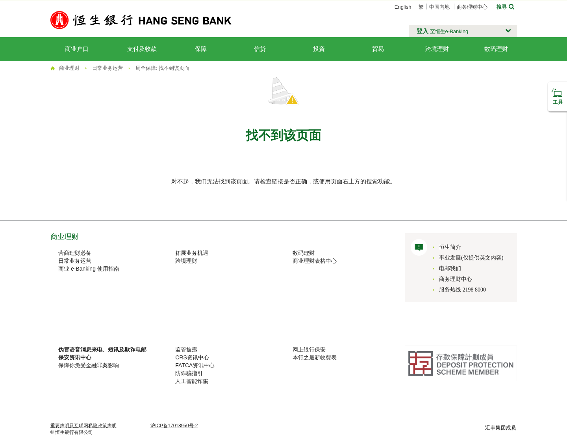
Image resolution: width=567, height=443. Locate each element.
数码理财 (496, 48)
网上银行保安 (309, 349)
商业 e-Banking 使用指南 (88, 268)
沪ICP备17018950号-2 (174, 425)
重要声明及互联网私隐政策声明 (83, 425)
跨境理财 (437, 48)
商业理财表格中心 (315, 261)
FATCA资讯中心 (195, 365)
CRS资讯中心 (192, 357)
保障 (201, 48)
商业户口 (77, 48)
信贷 (260, 48)
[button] (463, 31)
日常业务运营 (107, 68)
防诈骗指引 (189, 373)
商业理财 (69, 68)
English (403, 7)
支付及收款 (142, 48)
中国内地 (439, 7)
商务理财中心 (472, 7)
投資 (319, 48)
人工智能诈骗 (191, 381)
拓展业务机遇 (191, 253)
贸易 (378, 48)
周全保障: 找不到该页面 (162, 68)
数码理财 (304, 253)
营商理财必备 (74, 253)
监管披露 (186, 349)
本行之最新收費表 (315, 357)
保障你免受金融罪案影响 (88, 365)
